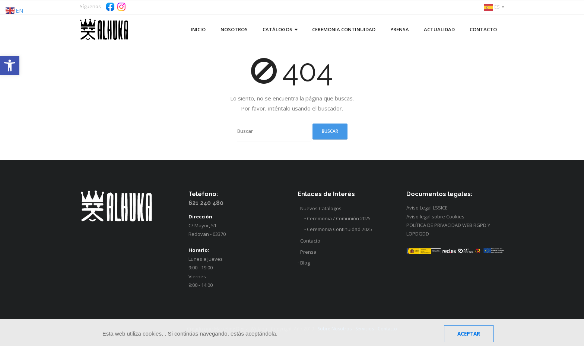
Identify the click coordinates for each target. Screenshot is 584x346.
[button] (9, 65)
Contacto (310, 240)
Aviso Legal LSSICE (427, 207)
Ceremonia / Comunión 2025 (339, 218)
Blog (305, 262)
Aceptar (468, 333)
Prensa (308, 252)
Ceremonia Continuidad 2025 (339, 229)
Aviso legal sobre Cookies (435, 216)
